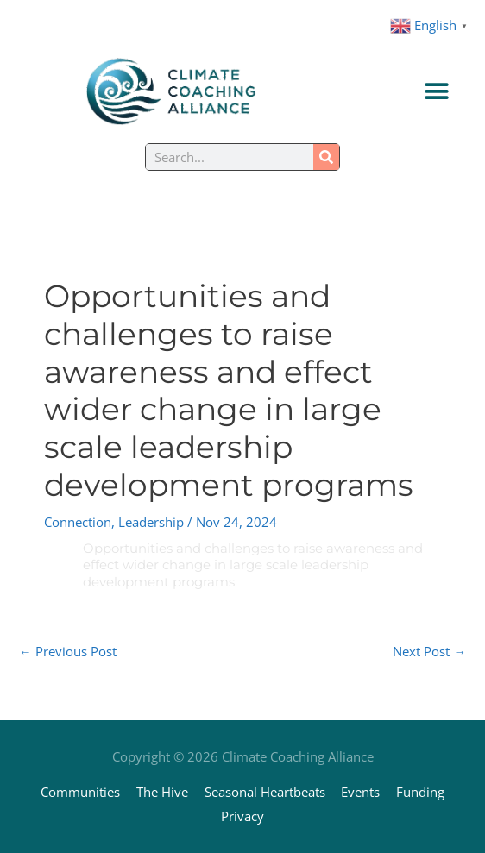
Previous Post (68, 651)
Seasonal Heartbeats (265, 791)
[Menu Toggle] (437, 91)
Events (360, 791)
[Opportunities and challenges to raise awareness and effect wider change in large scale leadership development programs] (61, 548)
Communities (80, 791)
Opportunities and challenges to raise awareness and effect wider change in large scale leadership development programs (253, 565)
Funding (420, 791)
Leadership (151, 521)
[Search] (326, 157)
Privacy (242, 816)
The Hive (162, 791)
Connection (77, 521)
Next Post (429, 651)
